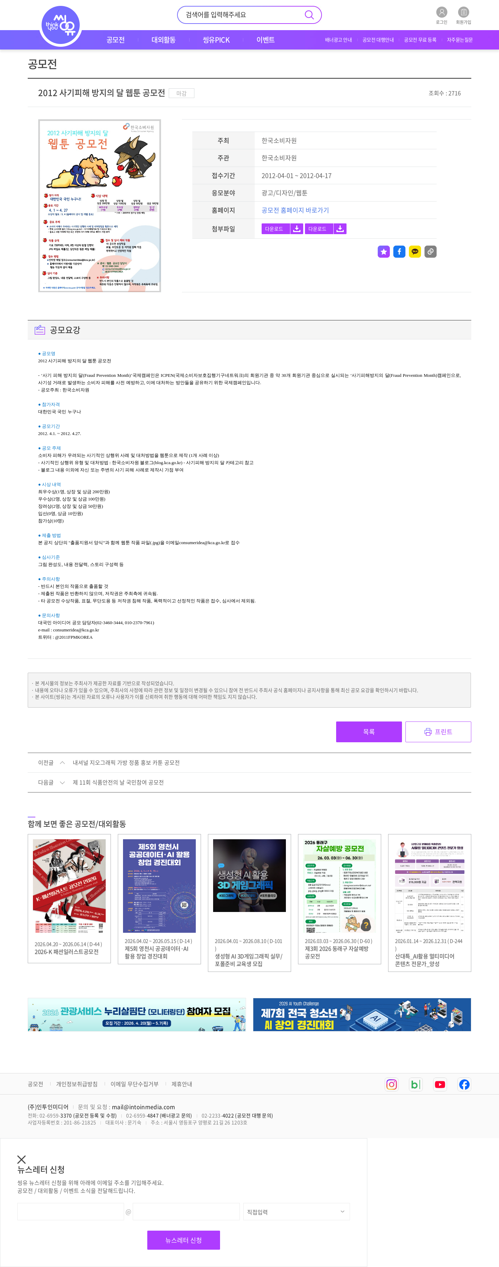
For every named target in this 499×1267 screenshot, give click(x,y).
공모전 (35, 1084)
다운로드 (274, 228)
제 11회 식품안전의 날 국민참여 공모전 (118, 782)
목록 (369, 731)
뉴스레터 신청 (183, 1240)
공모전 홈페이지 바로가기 (295, 210)
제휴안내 (182, 1084)
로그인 (441, 15)
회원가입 (463, 15)
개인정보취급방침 (77, 1084)
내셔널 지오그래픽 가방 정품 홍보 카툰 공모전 (126, 763)
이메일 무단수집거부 (135, 1084)
